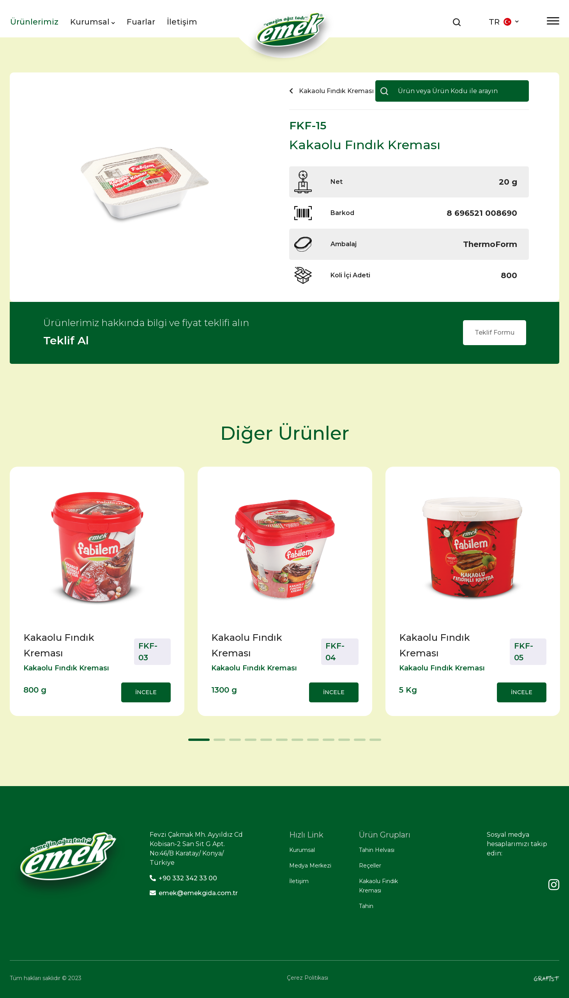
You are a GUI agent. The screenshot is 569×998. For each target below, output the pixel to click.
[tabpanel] (97, 591)
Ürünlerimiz (34, 21)
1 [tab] (192, 742)
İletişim (182, 21)
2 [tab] (217, 742)
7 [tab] (295, 742)
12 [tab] (373, 742)
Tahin (366, 906)
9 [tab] (326, 742)
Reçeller (370, 865)
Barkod (342, 213)
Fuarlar (141, 21)
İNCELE (146, 692)
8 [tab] (311, 742)
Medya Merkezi (310, 865)
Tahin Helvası (376, 849)
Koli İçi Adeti (350, 275)
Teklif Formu (494, 332)
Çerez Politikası (307, 977)
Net (336, 181)
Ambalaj (343, 244)
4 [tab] (249, 742)
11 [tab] (358, 742)
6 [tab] (280, 742)
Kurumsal (92, 21)
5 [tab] (264, 742)
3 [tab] (233, 742)
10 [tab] (342, 742)
